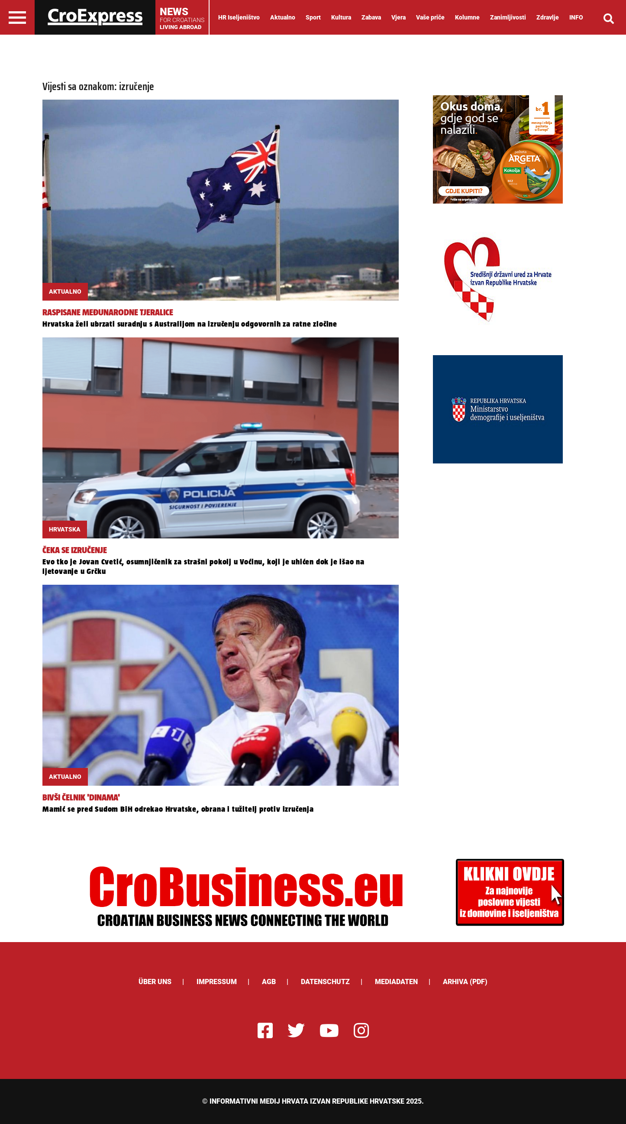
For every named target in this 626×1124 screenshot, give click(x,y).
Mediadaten (396, 982)
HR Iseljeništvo (239, 17)
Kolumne (467, 17)
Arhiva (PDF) (465, 982)
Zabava (371, 17)
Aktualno (282, 17)
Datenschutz (325, 982)
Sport (313, 17)
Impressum (217, 982)
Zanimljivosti (508, 17)
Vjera (398, 17)
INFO (576, 17)
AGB (269, 982)
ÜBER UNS (155, 982)
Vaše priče (430, 17)
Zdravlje (547, 17)
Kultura (341, 17)
